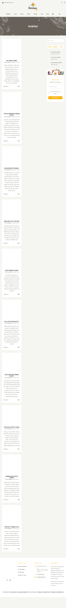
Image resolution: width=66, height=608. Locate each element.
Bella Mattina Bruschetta (12, 321)
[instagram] (65, 3)
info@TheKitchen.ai (41, 577)
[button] (59, 14)
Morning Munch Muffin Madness (12, 477)
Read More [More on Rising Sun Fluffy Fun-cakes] (6, 243)
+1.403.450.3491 (40, 574)
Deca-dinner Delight (55, 52)
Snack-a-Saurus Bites (55, 57)
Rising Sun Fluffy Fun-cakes (11, 221)
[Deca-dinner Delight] (48, 52)
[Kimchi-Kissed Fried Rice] (48, 63)
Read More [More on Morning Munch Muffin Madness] (6, 500)
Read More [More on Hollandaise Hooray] (6, 86)
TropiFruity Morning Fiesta (11, 527)
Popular (49, 47)
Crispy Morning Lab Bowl (11, 270)
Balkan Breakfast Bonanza (11, 168)
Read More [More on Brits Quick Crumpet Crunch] (6, 449)
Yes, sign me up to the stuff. (55, 93)
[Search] (48, 40)
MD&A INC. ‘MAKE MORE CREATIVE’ (20, 592)
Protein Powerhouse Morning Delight (12, 114)
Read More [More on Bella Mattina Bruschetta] (6, 347)
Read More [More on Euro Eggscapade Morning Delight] (6, 400)
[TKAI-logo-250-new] (33, 2)
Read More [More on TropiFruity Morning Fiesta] (6, 549)
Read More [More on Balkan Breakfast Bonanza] (6, 194)
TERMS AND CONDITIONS (57, 592)
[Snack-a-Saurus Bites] (48, 58)
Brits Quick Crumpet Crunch (11, 427)
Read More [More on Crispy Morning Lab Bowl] (6, 294)
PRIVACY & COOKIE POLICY (44, 592)
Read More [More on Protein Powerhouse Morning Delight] (6, 141)
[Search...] (55, 40)
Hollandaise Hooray (11, 60)
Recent (55, 47)
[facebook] (62, 3)
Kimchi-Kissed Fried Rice (56, 63)
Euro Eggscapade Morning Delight (12, 375)
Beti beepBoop (8, 62)
